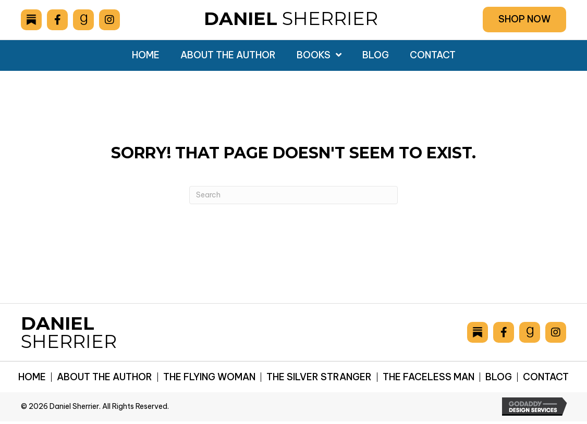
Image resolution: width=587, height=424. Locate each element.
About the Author (104, 377)
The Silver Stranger (319, 377)
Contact (546, 377)
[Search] (293, 195)
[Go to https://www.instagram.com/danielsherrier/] (109, 19)
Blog (498, 377)
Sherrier (291, 18)
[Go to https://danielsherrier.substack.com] (31, 19)
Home (32, 377)
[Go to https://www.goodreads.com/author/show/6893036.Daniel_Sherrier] (83, 19)
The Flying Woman (209, 377)
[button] (524, 19)
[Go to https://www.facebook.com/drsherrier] (57, 19)
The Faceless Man (428, 377)
